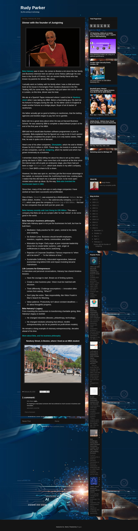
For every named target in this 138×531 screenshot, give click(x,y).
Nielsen (73, 197)
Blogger (79, 527)
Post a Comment (30, 412)
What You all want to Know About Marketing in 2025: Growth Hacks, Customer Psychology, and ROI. (95, 353)
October (97, 233)
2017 (94, 225)
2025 (94, 202)
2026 (94, 199)
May (95, 236)
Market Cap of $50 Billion (64, 202)
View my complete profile (108, 185)
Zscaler (45, 200)
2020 (94, 216)
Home (57, 421)
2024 (94, 205)
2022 (94, 211)
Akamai (25, 168)
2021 (94, 214)
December (97, 230)
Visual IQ (37, 197)
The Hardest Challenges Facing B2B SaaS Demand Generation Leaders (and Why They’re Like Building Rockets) (95, 442)
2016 (94, 228)
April (95, 239)
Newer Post (26, 421)
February (97, 242)
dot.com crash (40, 166)
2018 (94, 222)
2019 (94, 219)
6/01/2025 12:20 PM (33, 408)
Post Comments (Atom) (57, 426)
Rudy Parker (33, 7)
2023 (94, 208)
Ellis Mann (30, 401)
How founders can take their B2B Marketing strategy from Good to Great (95, 266)
